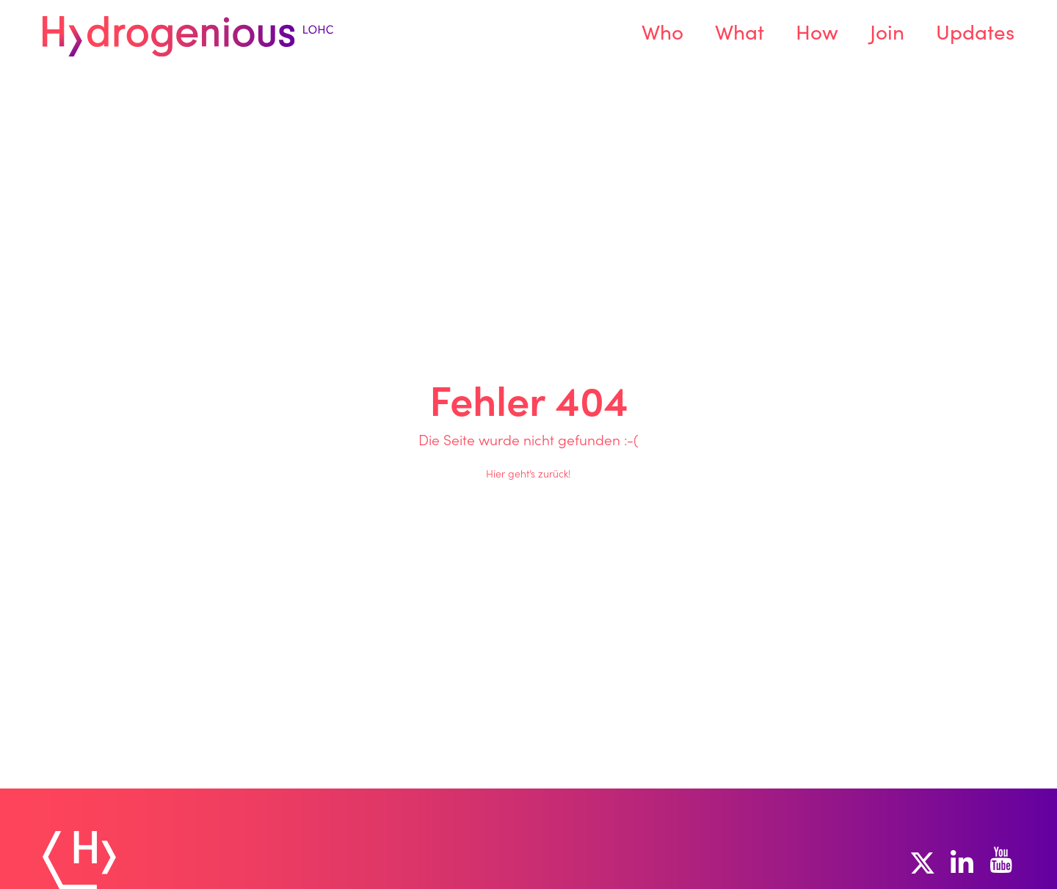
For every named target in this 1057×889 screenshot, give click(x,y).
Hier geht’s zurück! (528, 475)
